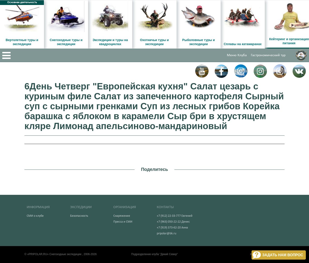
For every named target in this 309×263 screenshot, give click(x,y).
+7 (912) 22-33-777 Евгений (175, 216)
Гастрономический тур (268, 55)
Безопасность (79, 216)
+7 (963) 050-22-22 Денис (173, 221)
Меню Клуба (237, 55)
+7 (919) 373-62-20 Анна (172, 227)
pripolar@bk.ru (166, 233)
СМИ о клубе (35, 216)
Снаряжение (121, 216)
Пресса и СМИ (122, 221)
